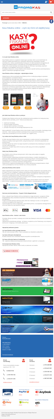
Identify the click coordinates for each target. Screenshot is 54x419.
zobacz (20, 394)
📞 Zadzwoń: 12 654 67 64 (11, 251)
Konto (46, 2)
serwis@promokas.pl (34, 382)
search (51, 12)
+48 (10, 375)
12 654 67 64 (10, 371)
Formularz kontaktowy (7, 354)
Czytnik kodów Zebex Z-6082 (14, 23)
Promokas (27, 7)
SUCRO (8, 415)
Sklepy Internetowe (6, 414)
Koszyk (53, 1)
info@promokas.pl (7, 382)
